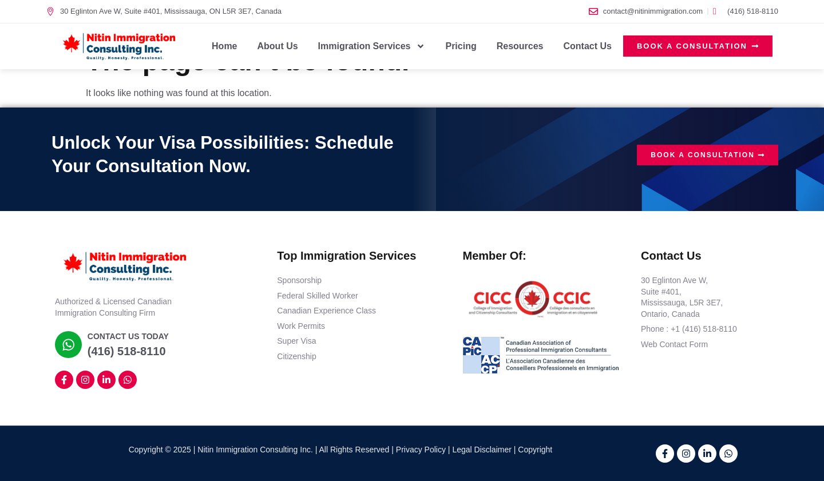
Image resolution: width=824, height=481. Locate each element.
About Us (278, 46)
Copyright (535, 449)
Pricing (460, 46)
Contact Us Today (126, 336)
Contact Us (588, 46)
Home (224, 46)
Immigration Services (372, 46)
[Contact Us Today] (67, 344)
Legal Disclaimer (481, 449)
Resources (520, 46)
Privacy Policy (421, 449)
